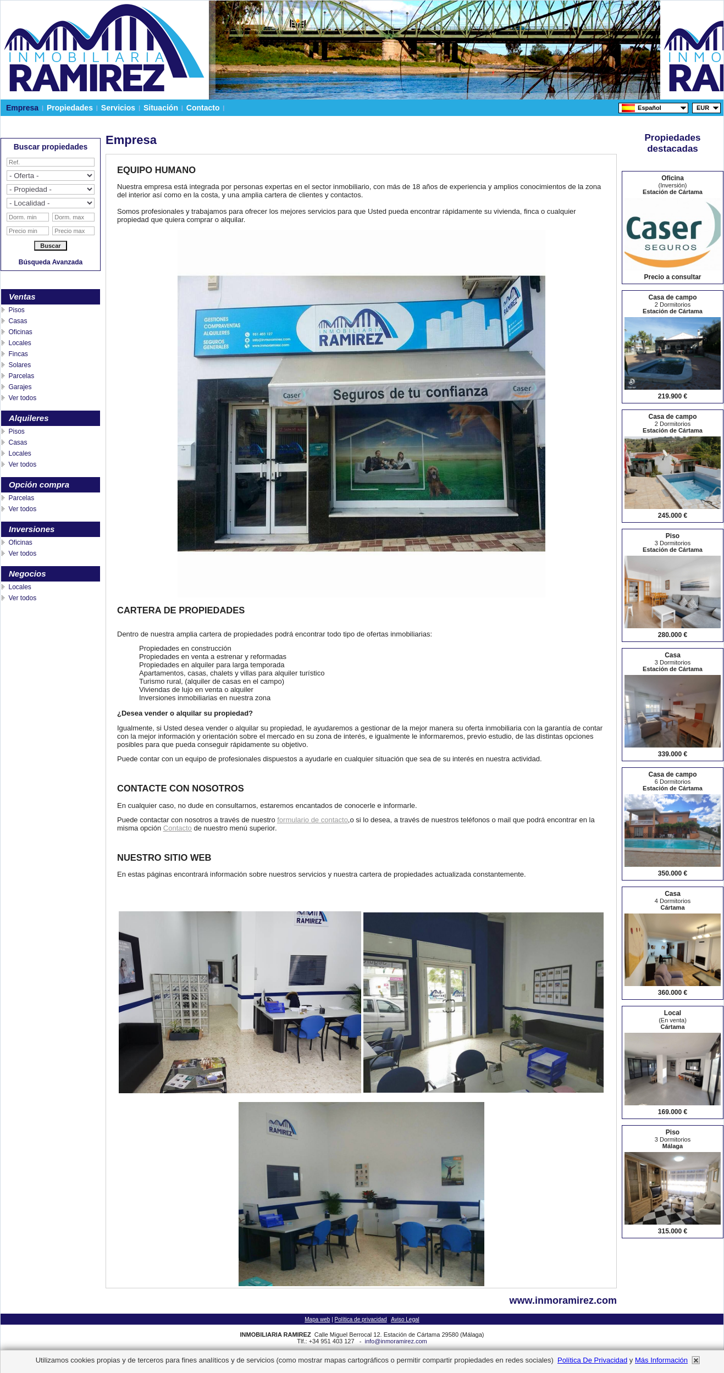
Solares (19, 365)
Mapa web (317, 1319)
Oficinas (20, 332)
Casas (17, 321)
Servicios (118, 107)
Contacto (203, 107)
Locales (19, 343)
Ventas (22, 296)
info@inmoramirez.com (395, 1341)
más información (661, 1360)
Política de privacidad (361, 1319)
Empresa (22, 107)
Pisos (16, 310)
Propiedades (70, 107)
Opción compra (39, 484)
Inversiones (31, 529)
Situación (160, 107)
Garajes (19, 387)
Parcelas (21, 376)
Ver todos (22, 398)
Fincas (17, 354)
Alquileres (29, 418)
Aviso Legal (405, 1319)
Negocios (27, 573)
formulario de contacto (312, 820)
